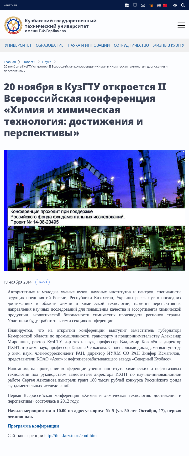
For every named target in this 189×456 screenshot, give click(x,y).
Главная (10, 62)
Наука (46, 62)
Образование (49, 45)
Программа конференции (33, 425)
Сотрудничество (131, 45)
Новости (29, 62)
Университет (18, 45)
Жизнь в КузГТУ (168, 45)
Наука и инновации (89, 45)
